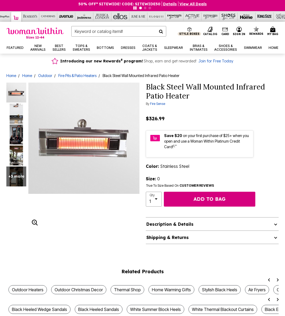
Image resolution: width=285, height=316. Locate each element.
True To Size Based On (180, 185)
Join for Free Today (215, 61)
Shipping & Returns (167, 237)
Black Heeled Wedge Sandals (39, 309)
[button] (239, 31)
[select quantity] (154, 199)
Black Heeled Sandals (98, 309)
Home (11, 75)
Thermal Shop (127, 289)
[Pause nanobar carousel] (135, 8)
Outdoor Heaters (27, 289)
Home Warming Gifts (171, 289)
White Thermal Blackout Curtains (223, 309)
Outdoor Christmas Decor (79, 289)
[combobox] (118, 31)
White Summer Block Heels (155, 309)
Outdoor (45, 75)
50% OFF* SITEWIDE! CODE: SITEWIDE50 (119, 4)
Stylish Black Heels (219, 289)
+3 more (16, 176)
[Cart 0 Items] (273, 31)
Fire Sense (157, 104)
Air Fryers (257, 289)
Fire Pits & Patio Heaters (77, 75)
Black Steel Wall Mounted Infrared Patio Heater (141, 75)
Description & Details (170, 224)
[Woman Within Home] (35, 33)
